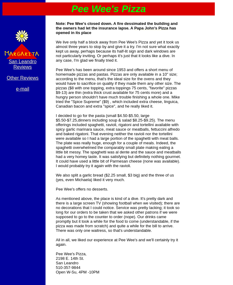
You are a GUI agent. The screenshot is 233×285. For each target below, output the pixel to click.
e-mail (22, 88)
